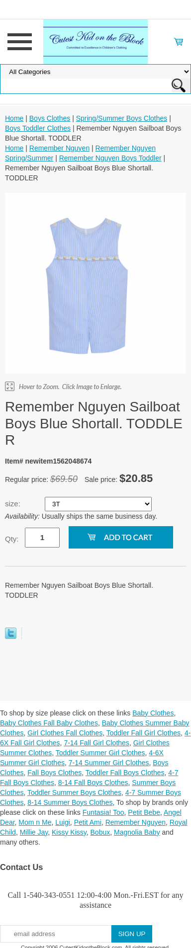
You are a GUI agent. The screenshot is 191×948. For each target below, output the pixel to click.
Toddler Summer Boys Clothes (74, 792)
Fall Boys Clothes (54, 773)
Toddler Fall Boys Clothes (125, 773)
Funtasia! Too (103, 812)
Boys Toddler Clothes (38, 128)
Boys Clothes (49, 118)
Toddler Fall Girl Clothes (143, 733)
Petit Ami (87, 822)
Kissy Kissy (69, 832)
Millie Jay (34, 832)
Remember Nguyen (59, 148)
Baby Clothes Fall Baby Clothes (49, 723)
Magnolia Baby (137, 832)
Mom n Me (34, 822)
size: (13, 503)
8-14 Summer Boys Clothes (69, 802)
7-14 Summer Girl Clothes (109, 763)
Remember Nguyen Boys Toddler (110, 158)
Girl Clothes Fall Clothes (64, 733)
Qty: (12, 539)
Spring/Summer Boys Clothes (122, 118)
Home (14, 118)
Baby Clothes (153, 713)
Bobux (100, 832)
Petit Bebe (144, 812)
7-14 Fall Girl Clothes (96, 743)
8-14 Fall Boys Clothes (93, 783)
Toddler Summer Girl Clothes (100, 753)
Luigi (62, 822)
